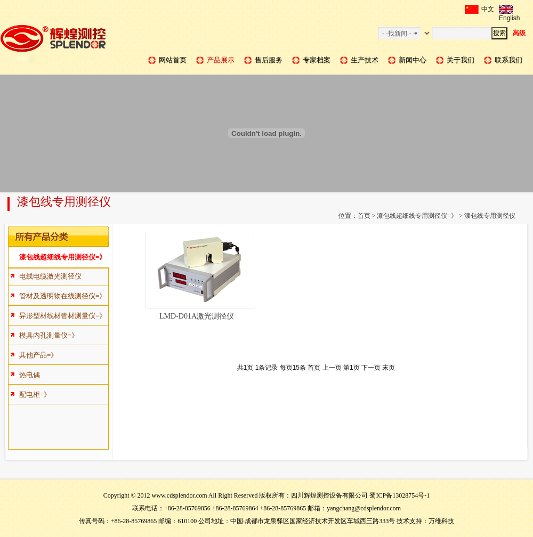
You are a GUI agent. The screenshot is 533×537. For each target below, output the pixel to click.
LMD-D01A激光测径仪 (196, 316)
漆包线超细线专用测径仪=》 (417, 215)
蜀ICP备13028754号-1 (399, 495)
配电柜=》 (35, 394)
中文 (479, 9)
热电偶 (29, 375)
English (509, 9)
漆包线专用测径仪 (489, 215)
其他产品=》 (38, 355)
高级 (519, 33)
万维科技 (441, 521)
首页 (364, 215)
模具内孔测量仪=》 (48, 335)
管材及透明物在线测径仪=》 (62, 296)
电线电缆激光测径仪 (50, 276)
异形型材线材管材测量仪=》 (62, 316)
